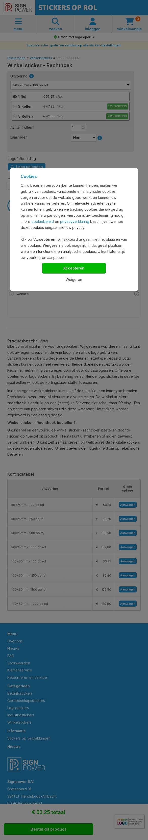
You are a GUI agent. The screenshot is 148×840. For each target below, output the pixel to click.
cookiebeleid (43, 221)
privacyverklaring (74, 221)
